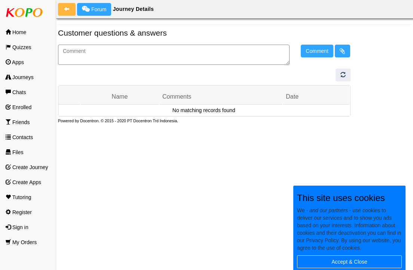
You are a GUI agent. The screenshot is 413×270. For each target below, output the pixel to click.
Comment (317, 51)
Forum (94, 9)
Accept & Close (349, 262)
